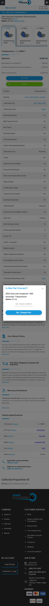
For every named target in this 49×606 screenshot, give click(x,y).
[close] (42, 288)
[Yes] (24, 304)
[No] (24, 312)
